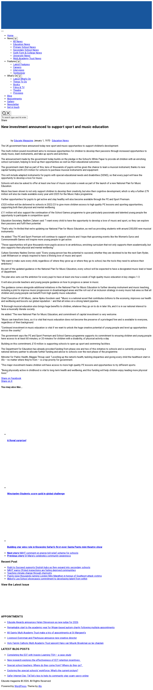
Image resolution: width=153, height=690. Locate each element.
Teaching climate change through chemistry (29, 573)
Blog (9, 95)
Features (11, 61)
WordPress (20, 686)
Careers (17, 67)
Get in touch (13, 107)
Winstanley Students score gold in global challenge (36, 493)
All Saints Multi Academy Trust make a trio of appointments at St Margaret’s (46, 632)
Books (16, 84)
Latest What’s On (22, 78)
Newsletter (13, 104)
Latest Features (21, 64)
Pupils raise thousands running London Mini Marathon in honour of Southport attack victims (54, 576)
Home (10, 35)
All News (18, 41)
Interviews (18, 70)
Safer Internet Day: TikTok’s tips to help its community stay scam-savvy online (48, 675)
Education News (21, 44)
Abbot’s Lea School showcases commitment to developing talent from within (47, 578)
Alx (40, 686)
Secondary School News (26, 50)
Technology (19, 73)
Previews (18, 93)
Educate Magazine (23, 140)
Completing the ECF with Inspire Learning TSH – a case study (39, 654)
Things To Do (20, 81)
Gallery (10, 101)
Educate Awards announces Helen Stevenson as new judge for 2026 (42, 622)
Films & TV (19, 87)
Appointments (14, 98)
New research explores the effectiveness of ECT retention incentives (44, 660)
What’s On (12, 75)
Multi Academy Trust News (27, 58)
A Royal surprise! (16, 440)
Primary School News (24, 47)
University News (21, 55)
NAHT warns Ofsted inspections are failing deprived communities (41, 570)
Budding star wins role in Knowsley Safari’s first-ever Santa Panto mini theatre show (54, 547)
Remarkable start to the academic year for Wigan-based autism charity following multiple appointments (61, 627)
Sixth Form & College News (27, 52)
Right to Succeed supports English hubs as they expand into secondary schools (48, 567)
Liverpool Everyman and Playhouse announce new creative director (42, 637)
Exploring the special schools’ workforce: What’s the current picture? (42, 670)
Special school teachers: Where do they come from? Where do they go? (45, 665)
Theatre (17, 90)
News (10, 38)
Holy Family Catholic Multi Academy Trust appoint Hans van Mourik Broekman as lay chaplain (55, 643)
